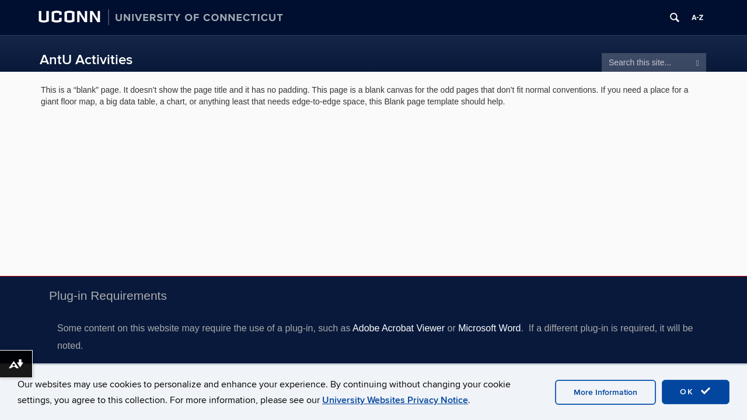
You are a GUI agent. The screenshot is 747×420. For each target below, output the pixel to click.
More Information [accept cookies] (605, 392)
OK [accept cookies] (695, 391)
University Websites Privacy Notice (395, 400)
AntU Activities (86, 59)
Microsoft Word (489, 328)
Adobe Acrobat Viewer (398, 328)
